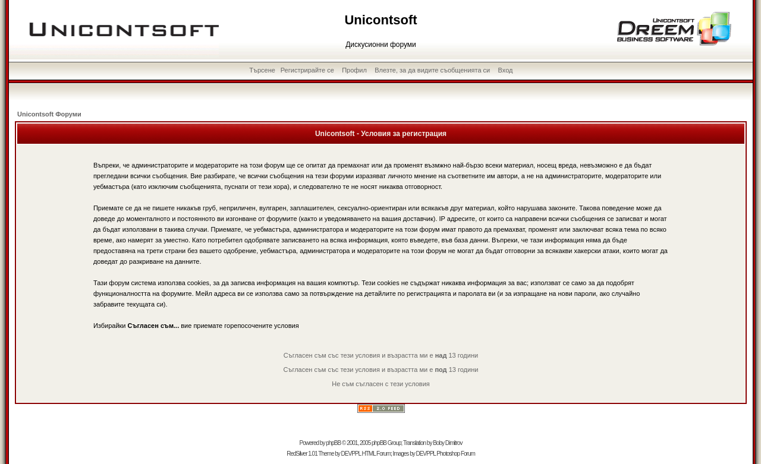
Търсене (262, 70)
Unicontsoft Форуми (49, 114)
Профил (354, 70)
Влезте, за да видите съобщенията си (432, 70)
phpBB (333, 443)
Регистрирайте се (307, 70)
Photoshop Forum (455, 453)
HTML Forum (376, 453)
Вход (505, 70)
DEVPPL (351, 453)
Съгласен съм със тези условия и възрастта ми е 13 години (381, 355)
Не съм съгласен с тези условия (381, 383)
